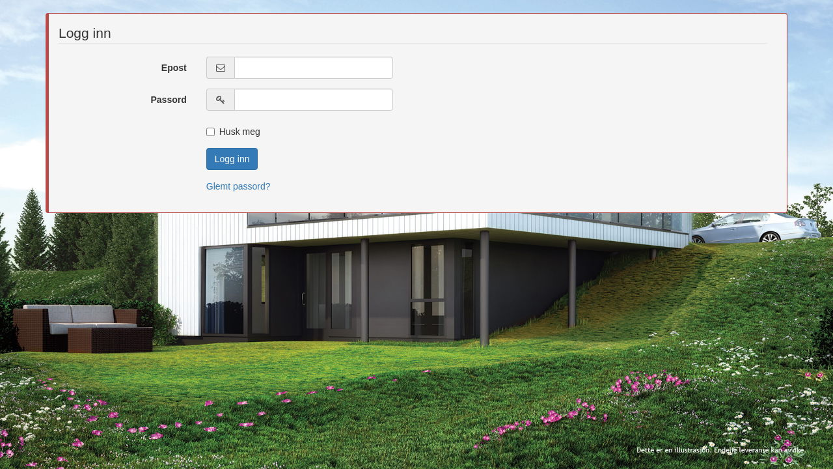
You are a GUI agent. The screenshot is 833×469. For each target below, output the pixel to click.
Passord (169, 99)
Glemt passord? (238, 186)
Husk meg (233, 131)
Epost (174, 68)
